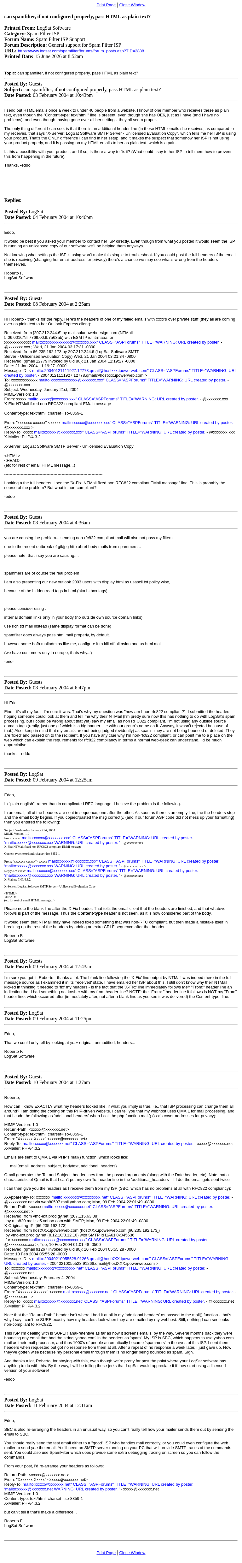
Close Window (132, 5)
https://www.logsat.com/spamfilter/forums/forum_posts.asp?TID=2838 (81, 51)
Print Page (106, 5)
